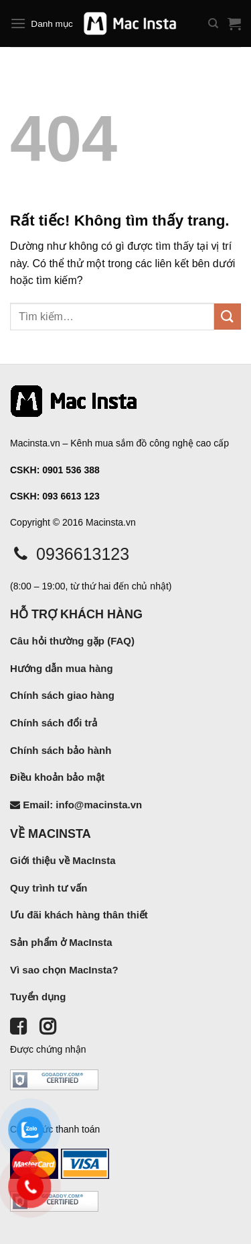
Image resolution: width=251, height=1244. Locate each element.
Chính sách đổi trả (53, 722)
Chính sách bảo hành (60, 750)
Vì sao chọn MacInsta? (64, 969)
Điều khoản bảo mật (57, 777)
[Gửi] (227, 316)
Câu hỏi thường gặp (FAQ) (72, 641)
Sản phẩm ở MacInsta (61, 942)
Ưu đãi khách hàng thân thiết (79, 914)
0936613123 (69, 553)
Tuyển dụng (38, 996)
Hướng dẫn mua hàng (61, 668)
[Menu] (18, 23)
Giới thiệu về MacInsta (63, 860)
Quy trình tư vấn (49, 888)
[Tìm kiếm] (213, 23)
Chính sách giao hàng (62, 695)
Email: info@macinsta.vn (76, 804)
